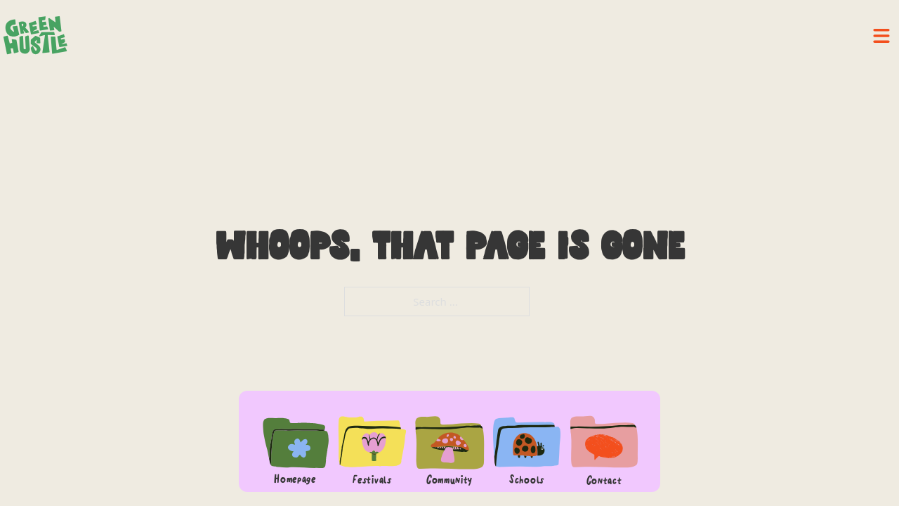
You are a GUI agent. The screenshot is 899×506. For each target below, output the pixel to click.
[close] (881, 35)
